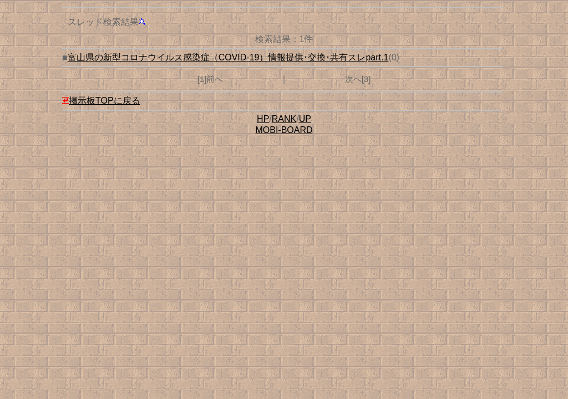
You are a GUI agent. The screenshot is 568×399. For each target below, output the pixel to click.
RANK (284, 119)
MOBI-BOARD (283, 130)
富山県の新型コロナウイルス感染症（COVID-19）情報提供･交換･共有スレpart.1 (228, 57)
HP (263, 119)
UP (305, 119)
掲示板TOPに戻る (101, 100)
